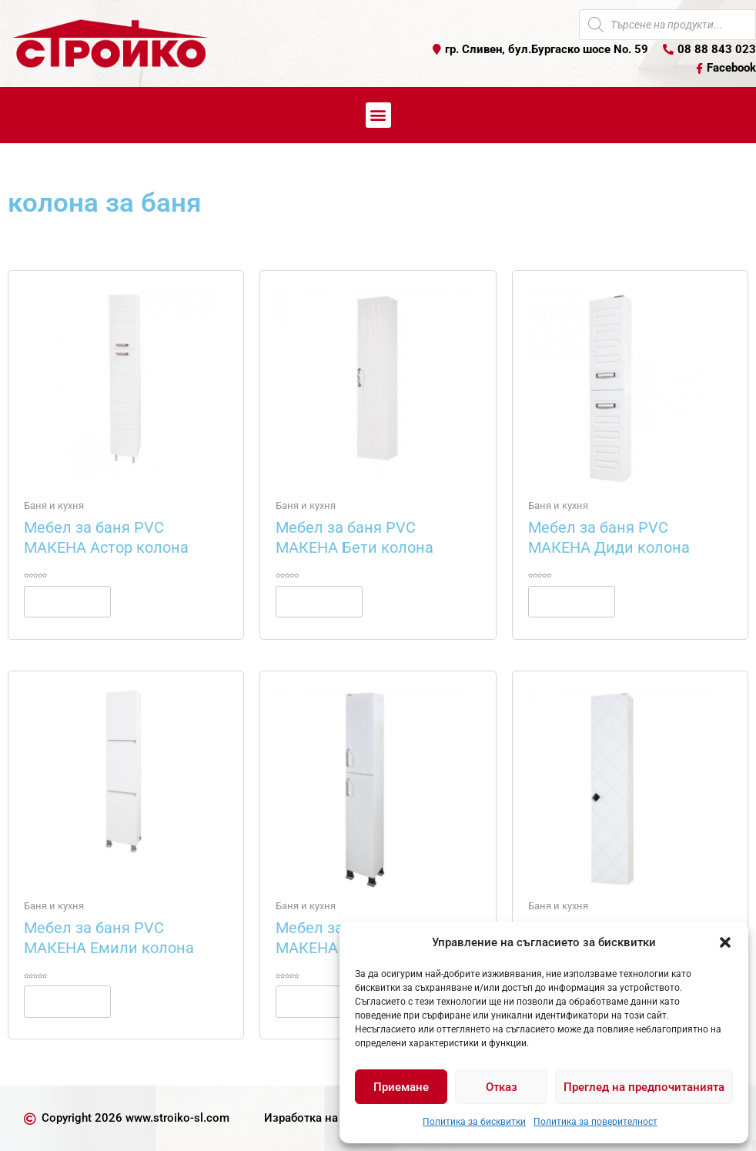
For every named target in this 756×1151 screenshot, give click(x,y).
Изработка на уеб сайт (325, 1118)
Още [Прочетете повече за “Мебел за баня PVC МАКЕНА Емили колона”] (67, 1001)
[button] (725, 942)
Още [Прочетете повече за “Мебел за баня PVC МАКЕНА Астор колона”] (67, 601)
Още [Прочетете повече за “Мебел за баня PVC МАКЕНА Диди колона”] (572, 601)
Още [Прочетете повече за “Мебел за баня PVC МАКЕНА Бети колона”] (319, 601)
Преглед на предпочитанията (644, 1087)
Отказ (501, 1087)
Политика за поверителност (595, 1121)
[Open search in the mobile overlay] (667, 24)
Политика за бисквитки (474, 1121)
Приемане (401, 1087)
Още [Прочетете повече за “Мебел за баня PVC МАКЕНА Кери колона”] (319, 1001)
